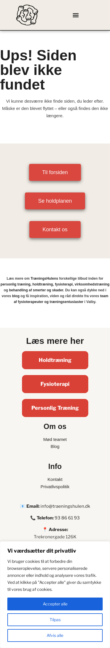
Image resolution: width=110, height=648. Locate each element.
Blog (54, 446)
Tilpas (55, 619)
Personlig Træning (55, 408)
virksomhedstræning (92, 284)
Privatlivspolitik (54, 486)
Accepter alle (55, 603)
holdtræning (42, 284)
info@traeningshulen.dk (65, 506)
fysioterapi (64, 284)
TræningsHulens (44, 278)
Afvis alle (55, 635)
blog (15, 296)
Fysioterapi (55, 384)
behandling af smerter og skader (36, 290)
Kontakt (55, 479)
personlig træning (16, 284)
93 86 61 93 (67, 518)
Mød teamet (55, 439)
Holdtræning (55, 360)
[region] (55, 594)
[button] (75, 15)
